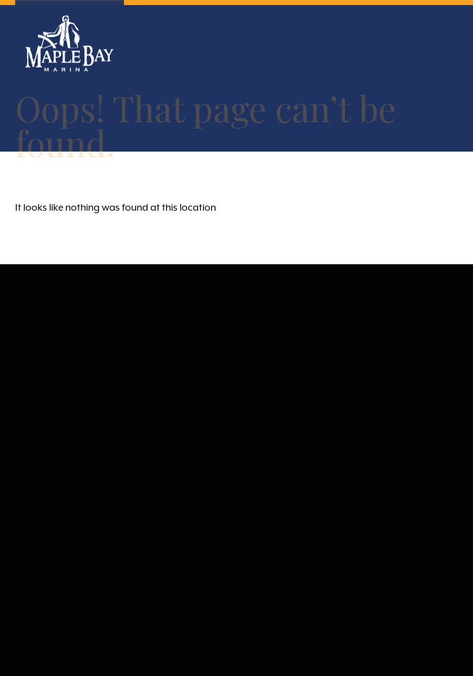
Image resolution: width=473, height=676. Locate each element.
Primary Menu (449, 26)
